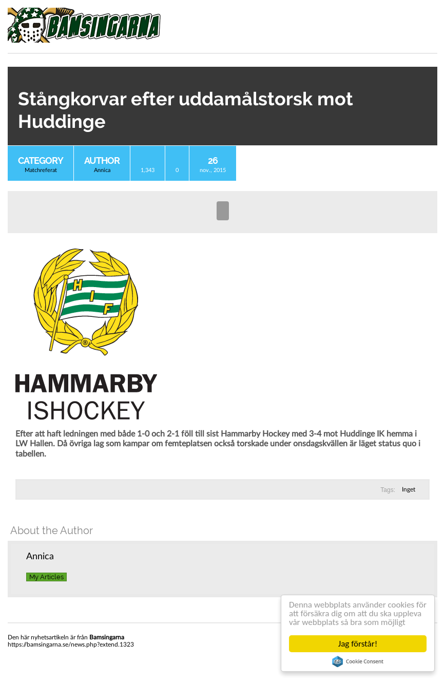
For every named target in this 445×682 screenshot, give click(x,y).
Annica (102, 170)
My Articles (46, 577)
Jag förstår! (357, 643)
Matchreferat (41, 170)
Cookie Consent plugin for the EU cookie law (357, 661)
